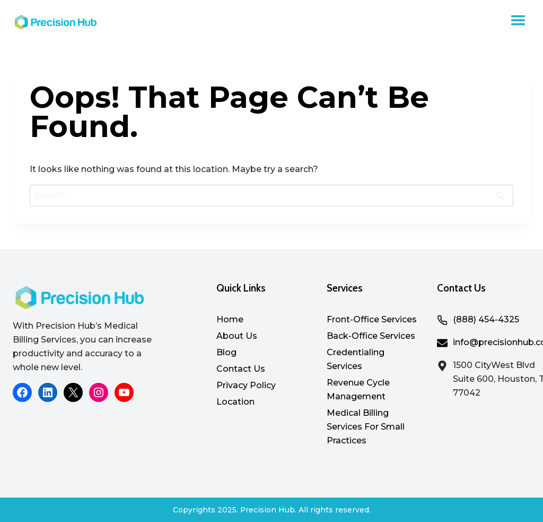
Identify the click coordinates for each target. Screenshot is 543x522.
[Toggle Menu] (518, 20)
